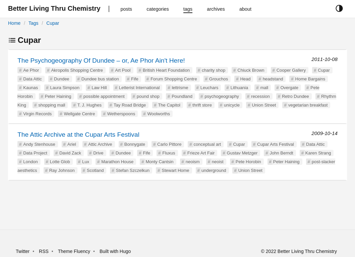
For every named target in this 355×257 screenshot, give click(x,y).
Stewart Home (175, 170)
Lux (85, 161)
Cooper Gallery (291, 70)
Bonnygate (134, 144)
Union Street (264, 105)
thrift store (202, 105)
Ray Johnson (62, 170)
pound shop (148, 96)
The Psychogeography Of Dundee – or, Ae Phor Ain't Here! (101, 60)
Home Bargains (310, 78)
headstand (273, 78)
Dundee (61, 78)
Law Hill (99, 87)
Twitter (22, 251)
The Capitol (169, 105)
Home (14, 23)
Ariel (71, 144)
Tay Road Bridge (130, 105)
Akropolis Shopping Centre (77, 70)
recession (260, 96)
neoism (193, 161)
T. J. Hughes (89, 105)
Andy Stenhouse (39, 144)
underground (213, 170)
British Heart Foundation (166, 70)
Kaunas (30, 87)
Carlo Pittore (169, 144)
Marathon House (117, 161)
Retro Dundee (295, 96)
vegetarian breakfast (308, 105)
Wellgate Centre (79, 113)
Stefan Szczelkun (133, 170)
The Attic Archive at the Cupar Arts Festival (78, 134)
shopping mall (51, 105)
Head (245, 78)
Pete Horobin (248, 161)
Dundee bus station (100, 78)
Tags (33, 23)
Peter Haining (58, 96)
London (30, 161)
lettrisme (180, 87)
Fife (134, 78)
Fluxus (168, 152)
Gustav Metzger (242, 152)
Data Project (35, 152)
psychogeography (221, 96)
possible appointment (104, 96)
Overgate (289, 87)
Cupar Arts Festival (275, 144)
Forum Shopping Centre (174, 78)
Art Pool (122, 70)
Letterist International (139, 87)
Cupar (52, 23)
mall (264, 87)
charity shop (213, 70)
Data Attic (32, 78)
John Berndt (281, 152)
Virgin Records (37, 113)
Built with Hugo (115, 251)
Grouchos (218, 78)
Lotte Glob (60, 161)
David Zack (70, 152)
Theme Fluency (75, 251)
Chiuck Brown (250, 70)
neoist (218, 161)
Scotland (95, 170)
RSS (44, 251)
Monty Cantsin (159, 161)
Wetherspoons (121, 113)
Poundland (182, 96)
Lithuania (239, 87)
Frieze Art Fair (201, 152)
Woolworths (158, 113)
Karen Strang (318, 152)
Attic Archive (100, 144)
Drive (98, 152)
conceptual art (207, 144)
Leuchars (209, 87)
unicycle (232, 105)
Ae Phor (31, 70)
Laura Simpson (64, 87)
